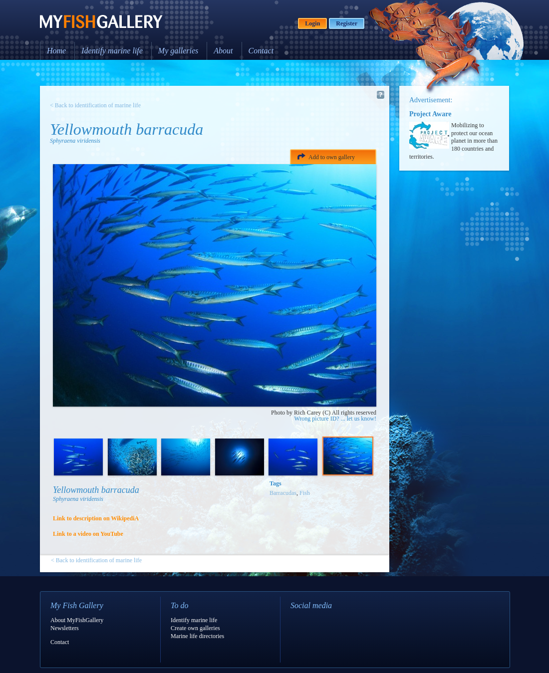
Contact (261, 50)
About (223, 50)
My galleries (178, 50)
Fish (304, 492)
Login (312, 23)
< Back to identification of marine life (95, 105)
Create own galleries (195, 628)
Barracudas (283, 492)
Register (346, 23)
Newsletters (64, 628)
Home (56, 50)
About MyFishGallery (76, 620)
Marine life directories (197, 636)
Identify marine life (112, 50)
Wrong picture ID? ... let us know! (335, 418)
